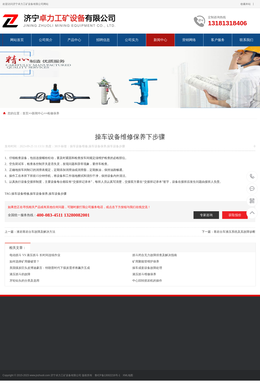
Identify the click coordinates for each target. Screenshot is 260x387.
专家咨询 (206, 215)
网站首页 (17, 40)
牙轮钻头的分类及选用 (24, 280)
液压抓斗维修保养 (144, 274)
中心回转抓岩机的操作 (147, 280)
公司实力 (131, 40)
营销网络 (189, 40)
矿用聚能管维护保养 (145, 261)
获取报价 (235, 215)
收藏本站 (245, 4)
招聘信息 (103, 40)
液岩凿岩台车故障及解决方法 (36, 231)
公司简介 (45, 40)
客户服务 (218, 40)
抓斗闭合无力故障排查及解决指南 (154, 255)
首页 (25, 113)
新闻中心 (160, 40)
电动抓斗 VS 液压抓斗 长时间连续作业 (35, 255)
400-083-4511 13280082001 (63, 215)
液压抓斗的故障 (20, 274)
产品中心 (74, 40)
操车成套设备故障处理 (147, 267)
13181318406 (252, 176)
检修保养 (53, 113)
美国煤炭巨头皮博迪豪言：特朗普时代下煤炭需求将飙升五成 (50, 267)
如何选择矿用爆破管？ (24, 261)
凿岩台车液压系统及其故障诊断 (234, 231)
